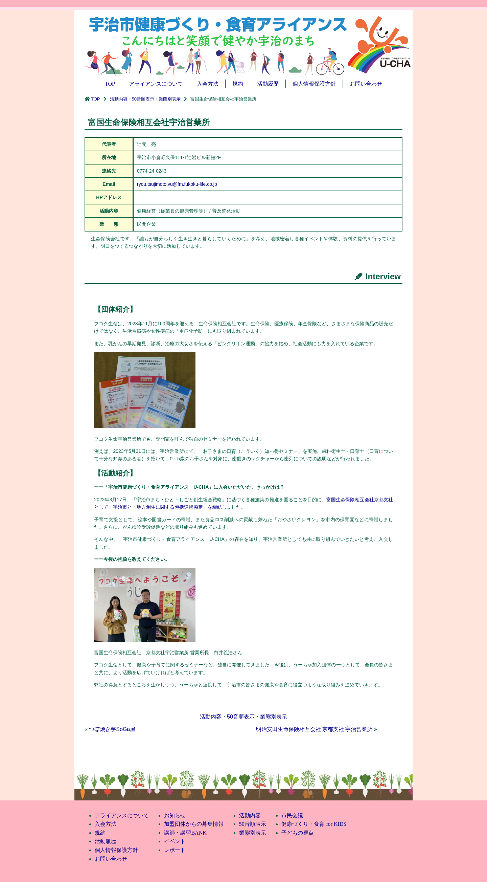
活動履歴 (268, 84)
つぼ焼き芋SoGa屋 (112, 729)
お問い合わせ (366, 84)
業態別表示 (170, 99)
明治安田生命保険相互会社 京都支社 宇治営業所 (314, 729)
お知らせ (175, 815)
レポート (175, 850)
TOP (110, 84)
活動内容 (118, 99)
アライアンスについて (156, 84)
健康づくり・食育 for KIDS (313, 824)
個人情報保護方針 (314, 84)
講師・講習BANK (185, 833)
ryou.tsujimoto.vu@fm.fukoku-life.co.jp (177, 184)
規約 (237, 84)
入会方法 (207, 84)
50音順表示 (143, 99)
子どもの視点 (297, 833)
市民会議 (292, 815)
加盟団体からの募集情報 (194, 824)
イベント (175, 841)
